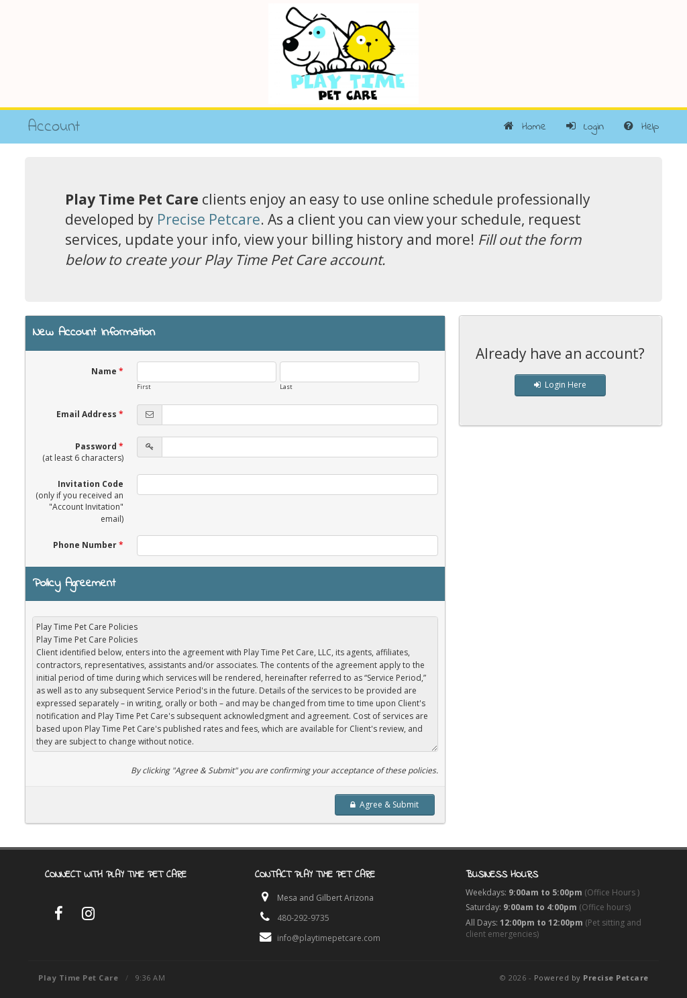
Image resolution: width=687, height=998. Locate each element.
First (144, 386)
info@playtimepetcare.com (328, 938)
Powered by (591, 978)
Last (286, 386)
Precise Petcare (208, 219)
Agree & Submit (384, 804)
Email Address (89, 414)
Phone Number (88, 545)
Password (82, 452)
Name (107, 371)
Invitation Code (79, 501)
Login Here (560, 384)
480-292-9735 (303, 918)
